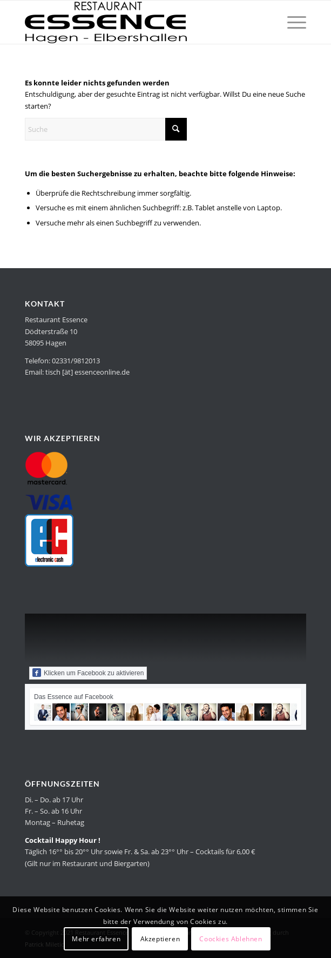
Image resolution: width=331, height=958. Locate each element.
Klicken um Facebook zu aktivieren (88, 672)
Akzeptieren (160, 938)
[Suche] (106, 129)
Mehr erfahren (96, 938)
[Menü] (291, 22)
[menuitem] (291, 22)
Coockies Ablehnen (230, 938)
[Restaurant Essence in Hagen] (137, 22)
